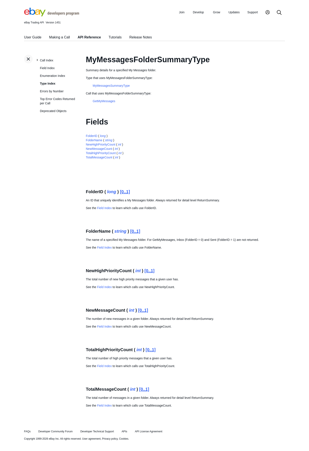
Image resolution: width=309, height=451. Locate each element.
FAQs (27, 431)
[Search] (279, 12)
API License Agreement (148, 431)
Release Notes (140, 37)
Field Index (47, 68)
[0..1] (125, 191)
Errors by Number (52, 91)
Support (252, 12)
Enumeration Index (52, 75)
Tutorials (115, 37)
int (119, 144)
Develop (198, 12)
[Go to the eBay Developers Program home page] (51, 15)
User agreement (91, 438)
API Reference (89, 37)
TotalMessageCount (99, 157)
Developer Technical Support (97, 431)
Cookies (123, 438)
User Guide (32, 37)
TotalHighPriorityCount (101, 153)
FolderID (91, 136)
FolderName (94, 140)
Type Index (47, 83)
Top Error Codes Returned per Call (57, 101)
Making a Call (59, 37)
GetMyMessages (104, 101)
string (108, 140)
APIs (124, 431)
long (103, 136)
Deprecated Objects (53, 111)
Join (182, 12)
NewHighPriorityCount (100, 144)
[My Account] (268, 12)
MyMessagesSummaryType (111, 85)
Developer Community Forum (55, 431)
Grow (216, 12)
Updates (234, 12)
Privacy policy (110, 438)
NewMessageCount (99, 148)
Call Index (46, 60)
